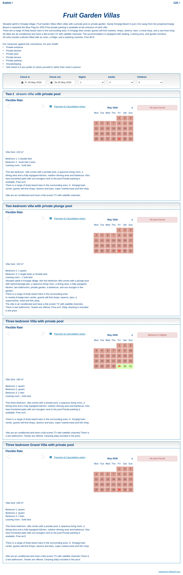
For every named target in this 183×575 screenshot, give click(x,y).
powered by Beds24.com (169, 572)
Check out (55, 77)
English (8, 2)
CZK (177, 2)
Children (142, 77)
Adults (111, 77)
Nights (82, 77)
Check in (25, 77)
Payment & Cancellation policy (68, 106)
